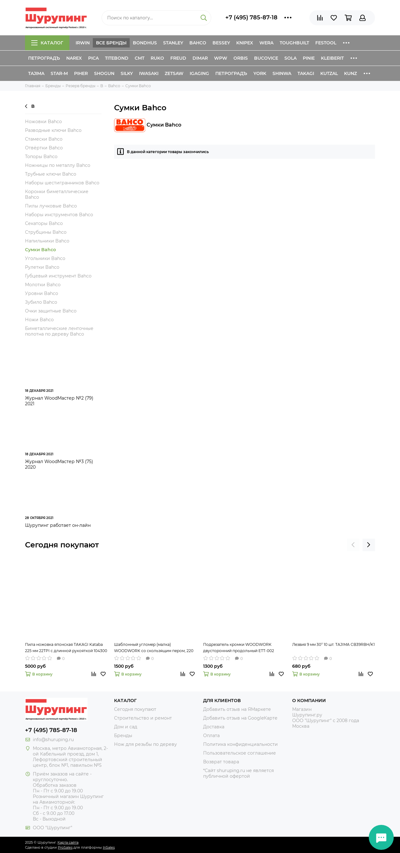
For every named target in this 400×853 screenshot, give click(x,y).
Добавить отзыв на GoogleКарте (240, 718)
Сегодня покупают (62, 544)
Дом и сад (125, 727)
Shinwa (281, 73)
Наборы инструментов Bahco (59, 214)
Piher (81, 73)
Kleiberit (332, 58)
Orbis (240, 58)
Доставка (213, 727)
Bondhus (145, 43)
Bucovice (266, 58)
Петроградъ (44, 58)
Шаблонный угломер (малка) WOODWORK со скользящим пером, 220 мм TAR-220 (153, 648)
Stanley (173, 43)
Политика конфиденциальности (240, 744)
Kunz (350, 73)
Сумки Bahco (40, 249)
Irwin (83, 43)
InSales (109, 847)
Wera (266, 43)
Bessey (221, 43)
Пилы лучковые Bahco (51, 206)
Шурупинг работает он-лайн (58, 525)
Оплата (211, 735)
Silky (127, 73)
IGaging (199, 73)
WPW (220, 58)
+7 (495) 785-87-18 (251, 17)
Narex (74, 58)
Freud (178, 58)
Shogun (104, 73)
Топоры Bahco (41, 156)
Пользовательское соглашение (239, 753)
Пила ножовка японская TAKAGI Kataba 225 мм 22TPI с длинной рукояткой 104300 (66, 647)
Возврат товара (221, 762)
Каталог (47, 43)
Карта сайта (68, 842)
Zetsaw (174, 73)
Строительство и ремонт (143, 718)
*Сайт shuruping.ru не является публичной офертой (238, 773)
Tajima (36, 73)
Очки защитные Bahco (51, 311)
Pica (93, 58)
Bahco (197, 43)
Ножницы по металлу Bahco (57, 165)
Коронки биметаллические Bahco (56, 194)
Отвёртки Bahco (44, 148)
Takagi (306, 73)
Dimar (200, 58)
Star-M (59, 73)
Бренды (123, 735)
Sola (290, 58)
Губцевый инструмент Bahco (58, 276)
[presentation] (353, 545)
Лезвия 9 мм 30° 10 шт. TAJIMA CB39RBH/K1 (333, 644)
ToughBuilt (294, 43)
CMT (139, 58)
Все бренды (111, 43)
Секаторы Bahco (44, 223)
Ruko (157, 58)
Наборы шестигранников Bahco (62, 183)
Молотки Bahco (43, 284)
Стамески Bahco (43, 139)
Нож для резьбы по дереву (145, 744)
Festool (325, 43)
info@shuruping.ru (53, 739)
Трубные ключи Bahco (50, 174)
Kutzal (329, 73)
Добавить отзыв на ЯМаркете (237, 709)
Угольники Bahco (45, 258)
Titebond (116, 58)
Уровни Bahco (41, 293)
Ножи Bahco (39, 319)
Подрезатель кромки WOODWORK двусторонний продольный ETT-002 (238, 647)
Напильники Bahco (47, 241)
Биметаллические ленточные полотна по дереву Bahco (59, 331)
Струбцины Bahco (46, 232)
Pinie (309, 58)
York (259, 73)
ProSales (65, 847)
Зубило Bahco (41, 302)
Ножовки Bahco (43, 121)
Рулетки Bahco (42, 267)
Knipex (244, 43)
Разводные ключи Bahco (53, 130)
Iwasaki (148, 73)
